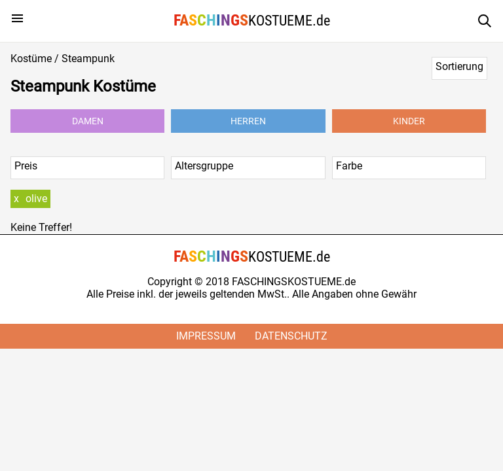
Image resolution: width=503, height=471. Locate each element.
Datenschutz (291, 336)
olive (36, 198)
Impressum (206, 336)
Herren (248, 121)
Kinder (409, 121)
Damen (87, 121)
